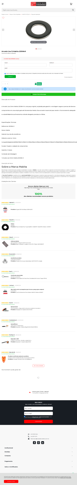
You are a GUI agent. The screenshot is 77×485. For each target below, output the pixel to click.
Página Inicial (5, 14)
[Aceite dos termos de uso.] (24, 416)
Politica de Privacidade (44, 416)
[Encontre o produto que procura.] (73, 10)
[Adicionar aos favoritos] (3, 18)
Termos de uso (35, 416)
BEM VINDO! (38, 402)
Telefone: (51, 62)
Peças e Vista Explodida (15, 14)
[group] (39, 392)
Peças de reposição (35, 14)
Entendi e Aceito (11, 481)
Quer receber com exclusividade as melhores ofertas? (38, 404)
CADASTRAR (38, 421)
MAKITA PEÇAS (26, 14)
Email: (6, 68)
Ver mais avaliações (38, 365)
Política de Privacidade (65, 477)
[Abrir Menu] (3, 4)
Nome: (6, 62)
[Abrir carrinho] (72, 4)
